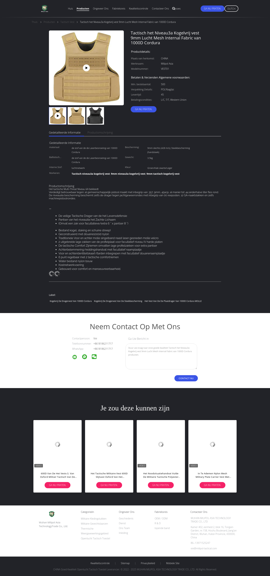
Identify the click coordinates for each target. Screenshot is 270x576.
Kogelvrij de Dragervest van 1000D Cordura (71, 301)
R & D (158, 523)
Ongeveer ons (100, 8)
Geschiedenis (126, 518)
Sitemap (125, 563)
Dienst (122, 523)
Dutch (231, 8)
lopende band (162, 528)
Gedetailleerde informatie (65, 132)
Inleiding (123, 533)
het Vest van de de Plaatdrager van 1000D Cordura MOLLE (172, 301)
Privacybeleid (148, 563)
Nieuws (177, 8)
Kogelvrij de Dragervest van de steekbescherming (118, 301)
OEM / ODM (161, 518)
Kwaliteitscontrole (138, 8)
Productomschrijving (100, 132)
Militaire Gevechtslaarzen (94, 523)
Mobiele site (172, 563)
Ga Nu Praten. (212, 8)
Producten (83, 8)
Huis (70, 8)
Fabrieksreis (118, 8)
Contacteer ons (160, 8)
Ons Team (124, 528)
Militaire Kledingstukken (94, 518)
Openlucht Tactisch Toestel (95, 538)
